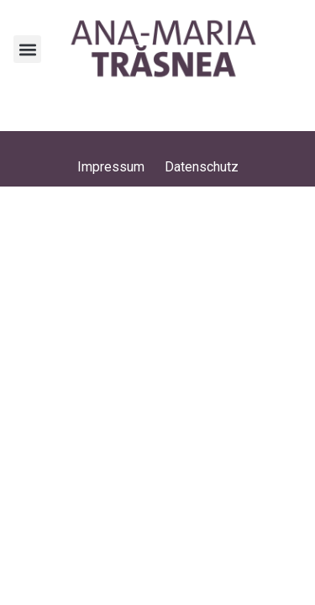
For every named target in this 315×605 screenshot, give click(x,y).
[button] (27, 49)
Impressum (110, 167)
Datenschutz (202, 167)
